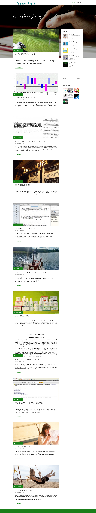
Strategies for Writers (23, 486)
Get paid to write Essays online (26, 184)
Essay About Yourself (20, 56)
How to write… (72, 55)
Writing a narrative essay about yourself (30, 140)
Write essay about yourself (25, 227)
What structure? (72, 62)
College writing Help (22, 443)
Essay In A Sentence (22, 313)
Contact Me (78, 2)
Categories (72, 2)
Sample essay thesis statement (26, 97)
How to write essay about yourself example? (31, 270)
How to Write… (72, 34)
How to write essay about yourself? (28, 356)
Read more (19, 67)
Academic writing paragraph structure (29, 400)
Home (67, 2)
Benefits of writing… (73, 48)
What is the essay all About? (25, 54)
